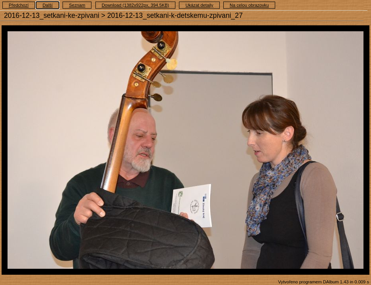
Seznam (77, 5)
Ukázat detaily (199, 5)
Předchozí (19, 5)
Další (47, 5)
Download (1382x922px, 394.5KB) (135, 5)
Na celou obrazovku (249, 5)
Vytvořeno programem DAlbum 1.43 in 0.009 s (323, 281)
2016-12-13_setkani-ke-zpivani (51, 15)
